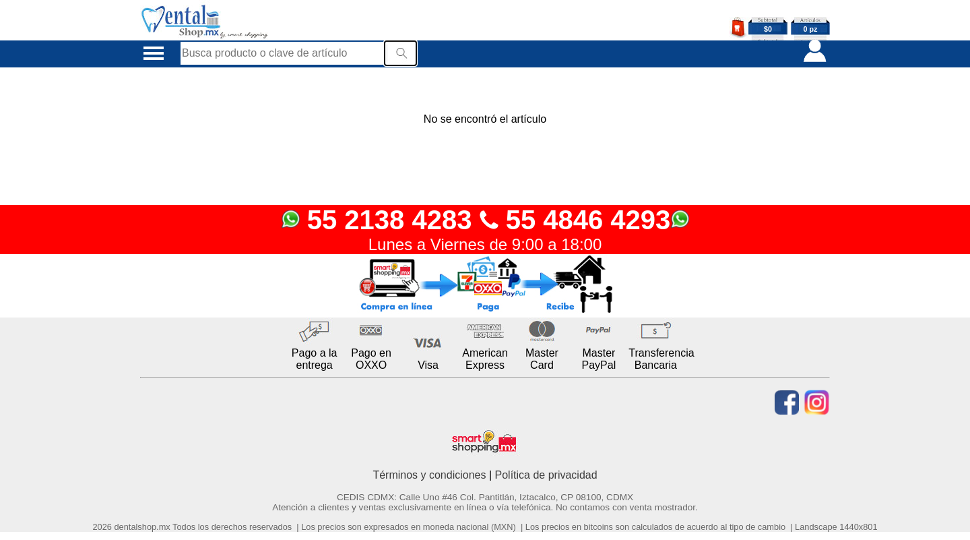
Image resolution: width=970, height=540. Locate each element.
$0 (768, 29)
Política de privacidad (546, 475)
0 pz (811, 29)
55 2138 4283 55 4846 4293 (485, 220)
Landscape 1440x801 (836, 527)
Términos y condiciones (429, 475)
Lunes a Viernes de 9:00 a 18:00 (485, 244)
